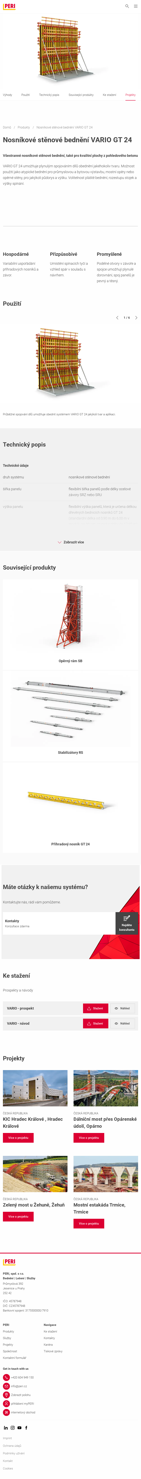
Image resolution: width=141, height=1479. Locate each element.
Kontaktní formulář (14, 1358)
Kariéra (48, 1344)
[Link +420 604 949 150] (70, 1377)
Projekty (8, 1344)
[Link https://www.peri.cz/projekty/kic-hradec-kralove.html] (35, 1100)
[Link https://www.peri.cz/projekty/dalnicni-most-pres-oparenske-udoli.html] (106, 1100)
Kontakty (49, 1338)
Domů (7, 127)
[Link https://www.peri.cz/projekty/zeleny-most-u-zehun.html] (35, 1182)
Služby (7, 1338)
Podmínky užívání (14, 1453)
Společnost (10, 1351)
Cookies (8, 1468)
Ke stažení (50, 1331)
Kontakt (8, 1461)
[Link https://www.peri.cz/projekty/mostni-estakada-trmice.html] (106, 1185)
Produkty (24, 127)
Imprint (7, 1438)
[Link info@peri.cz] (70, 1386)
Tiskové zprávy (53, 1351)
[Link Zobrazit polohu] (70, 1394)
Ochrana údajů (12, 1446)
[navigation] (70, 923)
